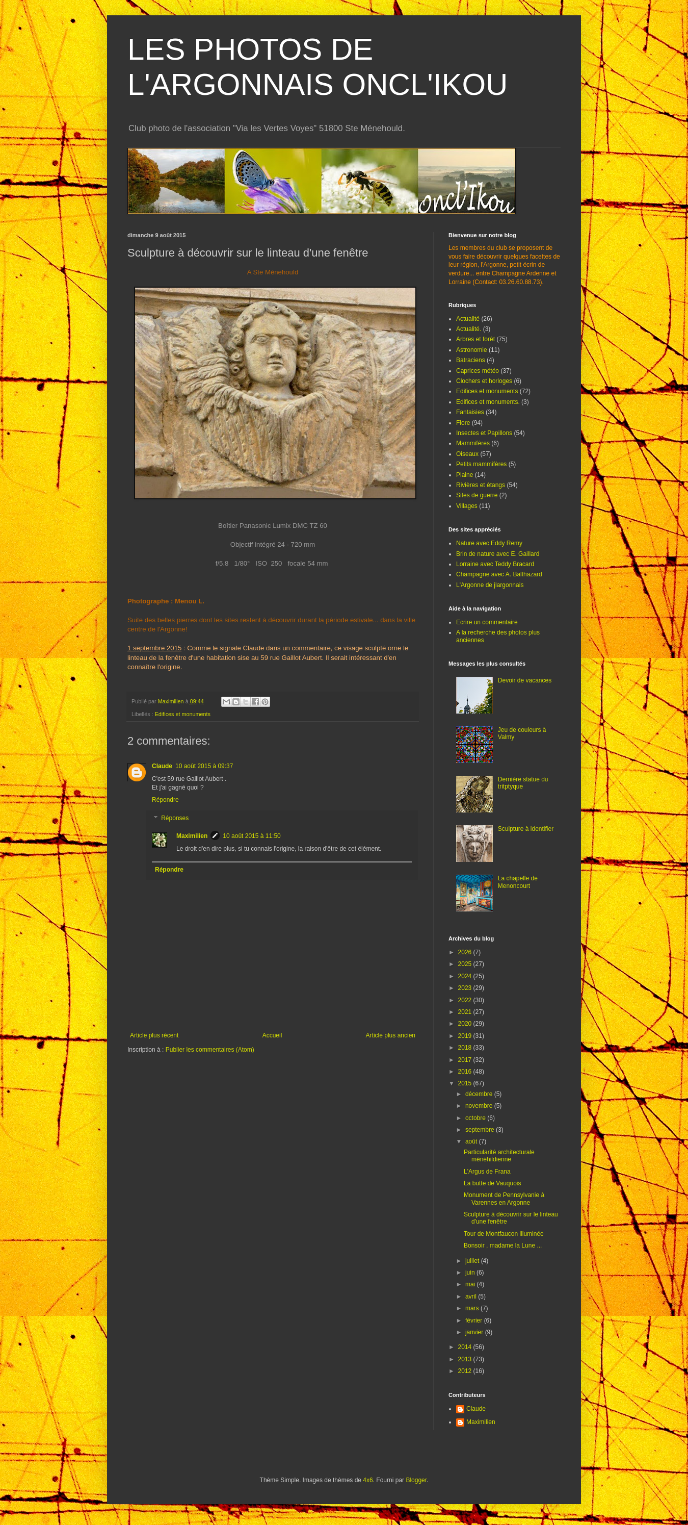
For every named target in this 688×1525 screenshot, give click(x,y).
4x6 (368, 1480)
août (472, 1141)
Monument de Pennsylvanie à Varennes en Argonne (504, 1198)
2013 (465, 1359)
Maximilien (191, 836)
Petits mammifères (481, 464)
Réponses (175, 818)
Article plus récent (154, 1035)
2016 (465, 1071)
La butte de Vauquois (492, 1183)
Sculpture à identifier (525, 828)
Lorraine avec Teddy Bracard (495, 564)
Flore (463, 422)
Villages (467, 506)
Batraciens (470, 360)
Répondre (165, 799)
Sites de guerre (476, 495)
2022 (465, 1000)
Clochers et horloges (484, 381)
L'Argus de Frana (487, 1171)
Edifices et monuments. (488, 401)
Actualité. (468, 329)
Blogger (416, 1480)
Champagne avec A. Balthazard (499, 574)
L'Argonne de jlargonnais (489, 585)
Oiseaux (467, 454)
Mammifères (473, 443)
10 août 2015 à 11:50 (251, 836)
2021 (465, 1011)
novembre (479, 1105)
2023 (465, 988)
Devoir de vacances (524, 680)
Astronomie (471, 349)
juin (471, 1272)
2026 (465, 952)
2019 (465, 1035)
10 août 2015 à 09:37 (204, 766)
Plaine (464, 474)
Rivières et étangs (480, 485)
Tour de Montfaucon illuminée (504, 1233)
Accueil (272, 1035)
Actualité (468, 318)
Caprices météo (477, 370)
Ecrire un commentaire (487, 622)
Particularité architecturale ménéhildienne (499, 1156)
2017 (465, 1059)
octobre (476, 1118)
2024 (465, 976)
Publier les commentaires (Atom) (210, 1049)
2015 (465, 1083)
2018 (465, 1047)
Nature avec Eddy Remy (489, 543)
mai (471, 1284)
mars (473, 1308)
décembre (479, 1094)
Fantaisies (470, 412)
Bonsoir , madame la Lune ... (503, 1245)
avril (471, 1296)
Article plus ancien (390, 1035)
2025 (465, 964)
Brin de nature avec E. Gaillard (497, 553)
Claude (162, 766)
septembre (480, 1129)
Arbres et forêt (475, 339)
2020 (465, 1023)
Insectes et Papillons (484, 433)
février (474, 1320)
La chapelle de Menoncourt (518, 882)
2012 (465, 1371)
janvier (475, 1332)
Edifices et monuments (182, 714)
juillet (473, 1260)
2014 (465, 1347)
